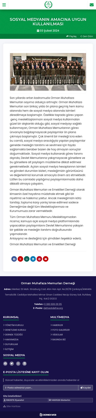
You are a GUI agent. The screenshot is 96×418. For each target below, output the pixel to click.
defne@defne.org (53, 308)
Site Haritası (11, 406)
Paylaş (71, 36)
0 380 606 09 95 (53, 304)
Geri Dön (87, 36)
